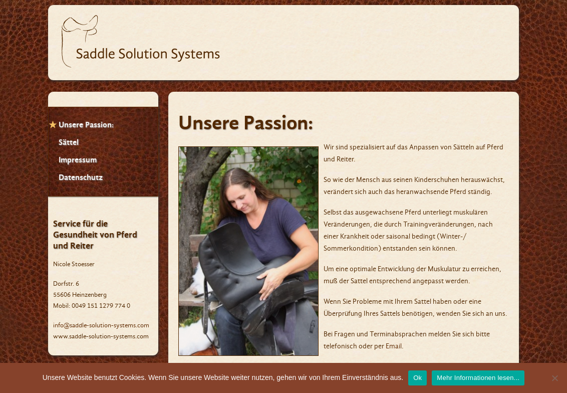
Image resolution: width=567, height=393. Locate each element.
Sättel (69, 142)
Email (394, 346)
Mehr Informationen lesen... (478, 377)
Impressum (78, 159)
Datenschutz (81, 177)
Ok (417, 377)
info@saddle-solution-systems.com (101, 325)
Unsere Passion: (86, 124)
